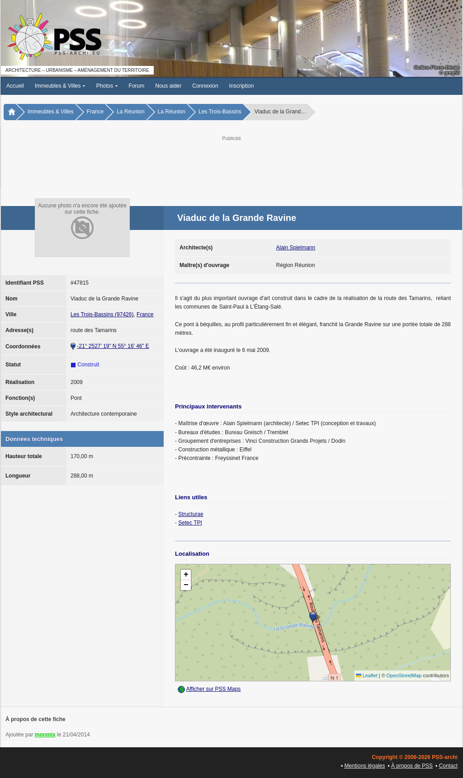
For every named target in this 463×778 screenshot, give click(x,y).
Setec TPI (190, 523)
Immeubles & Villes (60, 86)
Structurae (190, 514)
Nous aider (168, 86)
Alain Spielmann (296, 247)
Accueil (15, 86)
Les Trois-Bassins (219, 111)
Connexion (205, 86)
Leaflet (367, 675)
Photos (107, 86)
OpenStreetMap (404, 675)
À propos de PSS (412, 766)
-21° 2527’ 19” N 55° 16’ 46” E (113, 346)
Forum (137, 86)
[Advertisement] (231, 163)
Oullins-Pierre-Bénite (437, 67)
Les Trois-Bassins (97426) (102, 314)
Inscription (241, 86)
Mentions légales (364, 766)
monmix (45, 734)
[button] (313, 617)
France (95, 111)
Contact (448, 766)
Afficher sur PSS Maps (213, 689)
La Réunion (130, 111)
